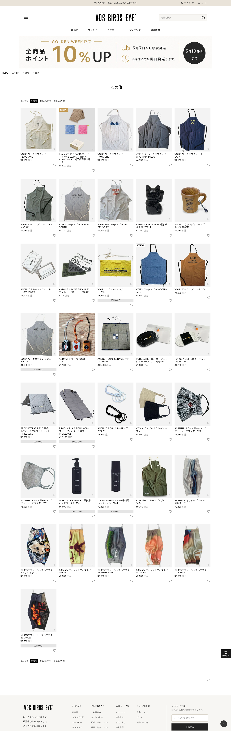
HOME (5, 73)
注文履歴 (120, 727)
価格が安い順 (45, 101)
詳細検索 (155, 30)
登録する (190, 727)
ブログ (139, 717)
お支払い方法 (97, 717)
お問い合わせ (142, 722)
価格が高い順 (59, 101)
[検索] (203, 17)
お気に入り (120, 722)
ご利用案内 (96, 712)
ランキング (135, 30)
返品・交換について (99, 727)
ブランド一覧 (78, 717)
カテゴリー (113, 30)
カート (202, 2)
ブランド (92, 30)
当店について (142, 712)
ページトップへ (208, 679)
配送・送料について (99, 722)
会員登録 (120, 717)
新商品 (74, 30)
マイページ (187, 2)
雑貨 (27, 73)
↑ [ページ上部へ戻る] (224, 724)
